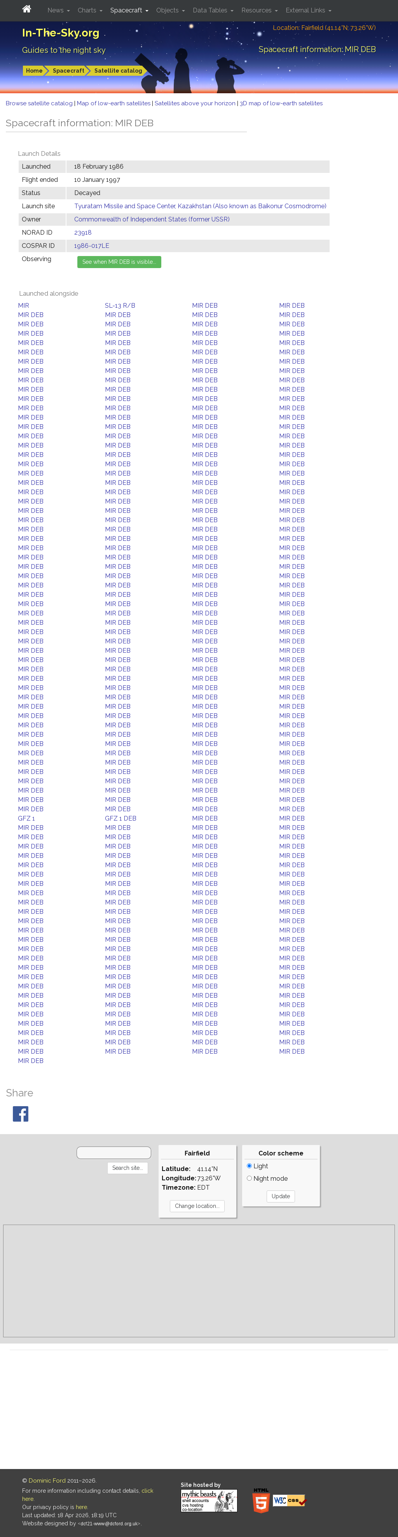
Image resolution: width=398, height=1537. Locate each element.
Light (257, 1166)
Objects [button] (168, 10)
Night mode (267, 1178)
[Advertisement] (199, 1281)
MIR (23, 305)
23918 (83, 232)
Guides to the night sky (64, 50)
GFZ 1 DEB (120, 818)
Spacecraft (68, 71)
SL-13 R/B (120, 305)
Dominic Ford (47, 1480)
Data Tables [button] (211, 10)
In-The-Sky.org (61, 32)
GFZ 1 (26, 818)
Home (34, 71)
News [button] (56, 10)
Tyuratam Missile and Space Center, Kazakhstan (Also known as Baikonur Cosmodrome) (200, 206)
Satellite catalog (118, 71)
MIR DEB (205, 305)
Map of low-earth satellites (114, 103)
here (81, 1507)
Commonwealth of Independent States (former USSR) (152, 219)
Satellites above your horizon (196, 103)
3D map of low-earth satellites (281, 103)
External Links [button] (306, 10)
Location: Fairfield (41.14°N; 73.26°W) (324, 27)
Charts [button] (88, 10)
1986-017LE (91, 245)
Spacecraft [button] (127, 10)
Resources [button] (257, 10)
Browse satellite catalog (40, 103)
